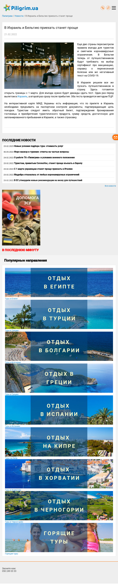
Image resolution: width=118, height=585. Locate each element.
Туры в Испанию (12, 426)
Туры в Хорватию (13, 490)
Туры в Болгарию (13, 362)
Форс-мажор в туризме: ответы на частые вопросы (41, 151)
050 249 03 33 (9, 571)
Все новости (110, 186)
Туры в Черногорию (14, 522)
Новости (19, 16)
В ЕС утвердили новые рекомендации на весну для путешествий (48, 180)
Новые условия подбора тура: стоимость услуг (38, 146)
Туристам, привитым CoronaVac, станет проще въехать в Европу (48, 163)
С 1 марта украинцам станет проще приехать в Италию (43, 169)
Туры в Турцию (12, 330)
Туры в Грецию (11, 394)
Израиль (22, 96)
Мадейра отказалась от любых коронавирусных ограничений (46, 174)
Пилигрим (7, 16)
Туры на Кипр (11, 458)
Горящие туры (11, 554)
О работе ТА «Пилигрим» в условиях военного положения (44, 157)
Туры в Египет (11, 299)
